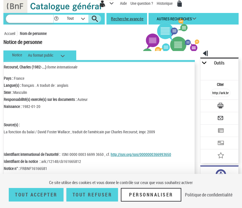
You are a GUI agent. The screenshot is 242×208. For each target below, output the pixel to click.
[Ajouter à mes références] (220, 156)
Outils (219, 63)
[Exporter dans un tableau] (220, 131)
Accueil (9, 33)
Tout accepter (36, 195)
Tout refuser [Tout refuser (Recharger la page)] (92, 195)
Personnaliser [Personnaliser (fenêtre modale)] (151, 195)
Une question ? (141, 3)
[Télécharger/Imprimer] (220, 106)
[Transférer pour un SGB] (220, 144)
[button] (56, 19)
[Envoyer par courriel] (220, 119)
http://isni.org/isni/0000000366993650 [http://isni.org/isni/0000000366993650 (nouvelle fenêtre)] (141, 154)
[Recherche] (29, 19)
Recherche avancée (127, 18)
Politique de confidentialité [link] (208, 195)
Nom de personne (33, 33)
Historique (165, 3)
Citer (220, 84)
